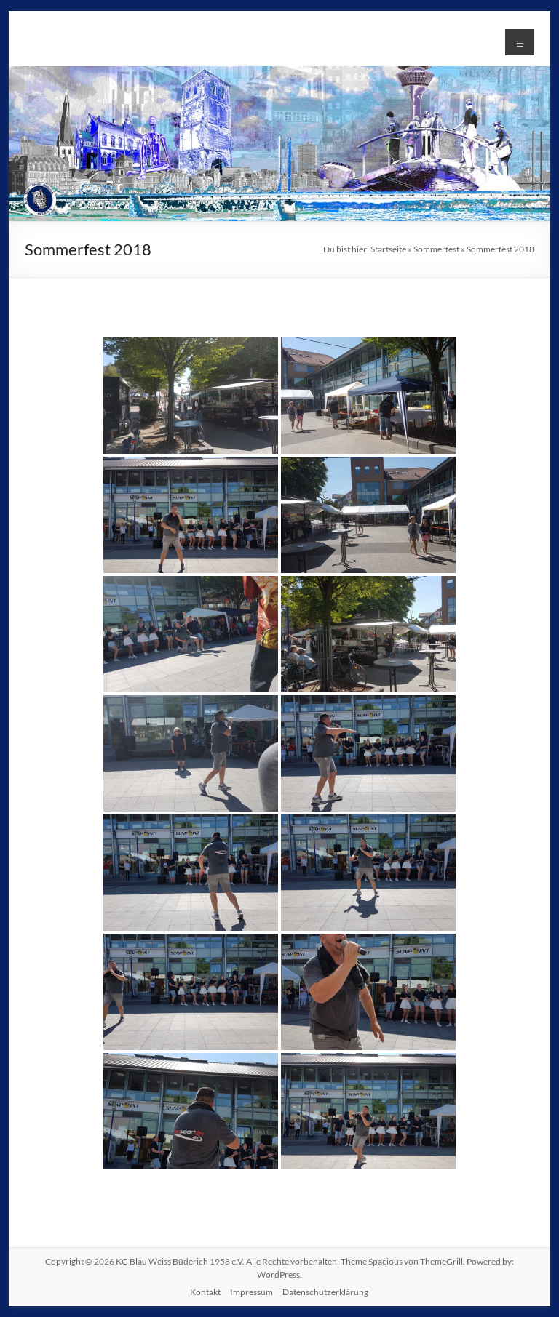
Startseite (388, 249)
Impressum (251, 1291)
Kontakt (205, 1291)
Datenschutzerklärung (325, 1291)
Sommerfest (436, 249)
